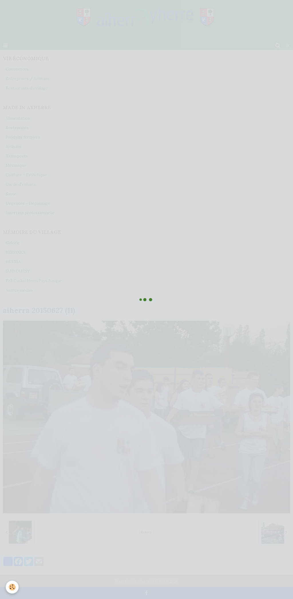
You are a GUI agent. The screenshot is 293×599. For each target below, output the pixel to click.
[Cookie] (12, 587)
